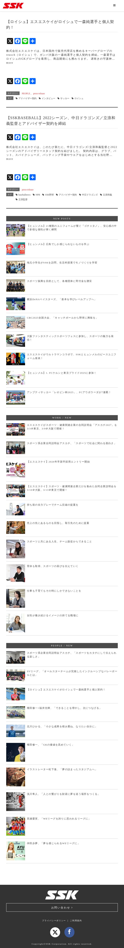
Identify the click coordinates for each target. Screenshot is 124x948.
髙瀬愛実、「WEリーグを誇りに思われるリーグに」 (59, 818)
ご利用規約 (76, 920)
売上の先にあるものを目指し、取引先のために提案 (58, 523)
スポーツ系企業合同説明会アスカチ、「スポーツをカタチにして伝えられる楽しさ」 (71, 654)
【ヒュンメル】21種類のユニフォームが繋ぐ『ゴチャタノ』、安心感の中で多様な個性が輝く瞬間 (72, 227)
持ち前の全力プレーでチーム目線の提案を (53, 504)
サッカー (64, 98)
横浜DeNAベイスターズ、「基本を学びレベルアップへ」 (62, 299)
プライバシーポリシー (54, 920)
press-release (39, 93)
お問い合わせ (62, 907)
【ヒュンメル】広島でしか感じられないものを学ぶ (58, 244)
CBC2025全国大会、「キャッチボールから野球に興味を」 (62, 317)
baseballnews (24, 194)
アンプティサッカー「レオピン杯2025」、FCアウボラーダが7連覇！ (69, 392)
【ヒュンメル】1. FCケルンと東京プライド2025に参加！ (62, 372)
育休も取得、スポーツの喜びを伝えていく (53, 566)
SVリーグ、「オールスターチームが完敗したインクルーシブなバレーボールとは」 (72, 673)
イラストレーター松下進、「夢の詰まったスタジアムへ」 (62, 769)
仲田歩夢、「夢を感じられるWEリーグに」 (53, 843)
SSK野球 (49, 194)
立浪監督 (23, 199)
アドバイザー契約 (27, 98)
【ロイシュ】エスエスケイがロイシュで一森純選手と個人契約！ (66, 689)
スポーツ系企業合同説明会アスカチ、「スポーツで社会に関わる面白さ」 (71, 443)
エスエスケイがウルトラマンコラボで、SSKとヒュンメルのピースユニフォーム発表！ (71, 356)
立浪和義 (107, 194)
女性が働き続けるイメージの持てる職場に (53, 615)
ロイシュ (78, 98)
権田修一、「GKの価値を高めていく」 (50, 744)
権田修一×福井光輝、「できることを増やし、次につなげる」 (64, 708)
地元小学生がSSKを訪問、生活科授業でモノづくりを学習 (62, 262)
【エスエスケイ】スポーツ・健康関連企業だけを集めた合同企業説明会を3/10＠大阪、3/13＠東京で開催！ (71, 488)
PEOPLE (26, 93)
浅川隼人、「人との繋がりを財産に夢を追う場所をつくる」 (63, 794)
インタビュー (48, 98)
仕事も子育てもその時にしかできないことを (54, 590)
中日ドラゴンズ (90, 194)
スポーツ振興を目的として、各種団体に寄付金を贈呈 (59, 281)
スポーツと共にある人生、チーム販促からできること (59, 541)
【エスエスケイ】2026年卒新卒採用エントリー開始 (58, 461)
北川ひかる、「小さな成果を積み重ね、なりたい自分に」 (62, 726)
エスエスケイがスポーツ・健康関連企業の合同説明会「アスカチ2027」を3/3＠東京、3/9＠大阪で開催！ (72, 427)
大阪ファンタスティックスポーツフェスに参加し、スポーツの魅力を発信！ (70, 338)
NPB (38, 194)
